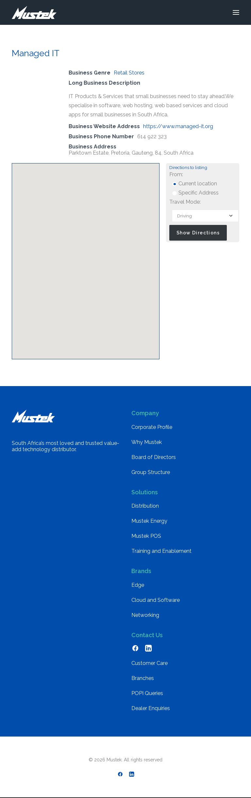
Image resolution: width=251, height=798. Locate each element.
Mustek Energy (149, 521)
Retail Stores (129, 73)
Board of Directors (153, 457)
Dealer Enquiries (150, 708)
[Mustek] (34, 12)
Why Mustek (146, 442)
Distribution (145, 506)
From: (176, 174)
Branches (142, 678)
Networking (145, 615)
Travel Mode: (185, 202)
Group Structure (150, 472)
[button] (236, 12)
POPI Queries (147, 693)
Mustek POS (146, 536)
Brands (141, 571)
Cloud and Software (155, 600)
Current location (194, 183)
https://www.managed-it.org (178, 126)
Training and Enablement (161, 551)
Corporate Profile (151, 427)
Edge (137, 585)
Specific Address (195, 193)
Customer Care (149, 663)
